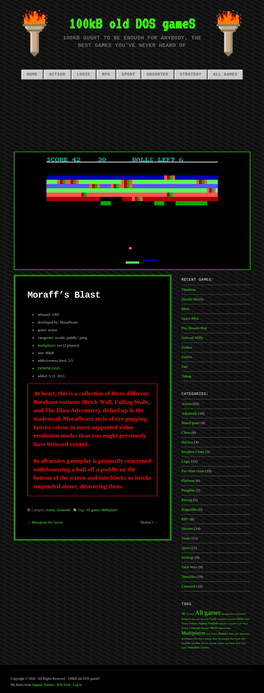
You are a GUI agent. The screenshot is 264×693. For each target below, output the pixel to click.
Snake (186, 538)
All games (93, 510)
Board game (191, 423)
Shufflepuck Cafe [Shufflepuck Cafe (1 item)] (190, 639)
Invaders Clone (193, 452)
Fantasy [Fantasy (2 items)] (193, 623)
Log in (77, 685)
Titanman (189, 289)
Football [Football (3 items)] (213, 623)
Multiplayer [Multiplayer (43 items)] (193, 633)
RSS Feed (63, 685)
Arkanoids (64, 510)
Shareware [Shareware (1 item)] (244, 634)
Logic (83, 74)
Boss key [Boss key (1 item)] (196, 619)
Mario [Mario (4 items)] (214, 627)
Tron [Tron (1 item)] (238, 643)
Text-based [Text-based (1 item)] (230, 643)
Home (32, 74)
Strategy (190, 74)
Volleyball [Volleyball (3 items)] (193, 647)
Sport (128, 74)
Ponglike (188, 490)
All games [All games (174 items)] (208, 612)
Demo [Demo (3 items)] (240, 618)
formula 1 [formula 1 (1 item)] (223, 623)
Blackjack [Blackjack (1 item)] (186, 619)
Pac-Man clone (193, 471)
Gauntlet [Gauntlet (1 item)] (233, 623)
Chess (186, 432)
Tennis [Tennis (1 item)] (221, 643)
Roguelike (189, 509)
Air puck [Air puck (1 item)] (190, 614)
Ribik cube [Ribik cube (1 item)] (234, 634)
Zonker (187, 347)
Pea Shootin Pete (194, 328)
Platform (188, 480)
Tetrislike (189, 576)
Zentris (187, 357)
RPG (106, 74)
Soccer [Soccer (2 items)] (204, 643)
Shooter (187, 528)
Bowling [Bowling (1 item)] (205, 619)
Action (57, 74)
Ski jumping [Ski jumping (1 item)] (223, 639)
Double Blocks (193, 299)
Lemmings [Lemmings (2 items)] (194, 627)
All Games (225, 74)
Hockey (187, 442)
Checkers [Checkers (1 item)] (231, 619)
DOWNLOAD (49, 368)
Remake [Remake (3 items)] (223, 633)
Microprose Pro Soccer (47, 522)
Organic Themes (43, 685)
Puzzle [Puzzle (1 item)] (214, 634)
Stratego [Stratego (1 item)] (213, 643)
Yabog (186, 376)
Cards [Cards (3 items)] (213, 618)
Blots (185, 309)
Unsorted (157, 74)
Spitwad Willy (192, 337)
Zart (185, 366)
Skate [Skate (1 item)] (214, 639)
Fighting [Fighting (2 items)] (202, 623)
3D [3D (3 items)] (183, 613)
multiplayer (46, 345)
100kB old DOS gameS (132, 23)
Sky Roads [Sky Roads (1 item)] (235, 639)
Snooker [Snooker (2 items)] (195, 643)
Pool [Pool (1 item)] (208, 634)
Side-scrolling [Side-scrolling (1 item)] (204, 639)
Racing (187, 500)
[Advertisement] (132, 114)
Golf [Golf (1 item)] (239, 623)
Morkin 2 (147, 522)
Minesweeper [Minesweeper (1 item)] (225, 628)
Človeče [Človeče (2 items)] (204, 647)
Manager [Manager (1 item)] (205, 628)
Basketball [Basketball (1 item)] (241, 614)
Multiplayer (109, 510)
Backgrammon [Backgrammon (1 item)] (228, 614)
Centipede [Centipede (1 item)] (222, 619)
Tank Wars (190, 567)
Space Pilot (190, 318)
